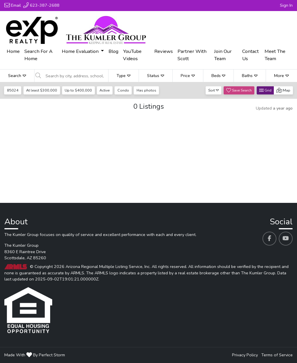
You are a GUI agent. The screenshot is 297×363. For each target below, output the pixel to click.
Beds (218, 75)
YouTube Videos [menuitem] (132, 55)
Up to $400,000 (78, 90)
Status (155, 75)
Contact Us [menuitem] (250, 55)
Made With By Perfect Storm (34, 355)
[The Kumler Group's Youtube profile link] (286, 239)
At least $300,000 (41, 90)
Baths (250, 75)
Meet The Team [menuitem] (275, 55)
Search (17, 75)
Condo (123, 90)
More (281, 75)
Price (188, 75)
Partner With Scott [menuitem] (192, 55)
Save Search (239, 90)
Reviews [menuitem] (163, 51)
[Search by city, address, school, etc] (75, 76)
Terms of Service (277, 355)
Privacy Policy (245, 355)
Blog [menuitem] (113, 51)
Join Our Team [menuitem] (223, 55)
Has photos (146, 90)
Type (124, 75)
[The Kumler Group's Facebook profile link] (269, 239)
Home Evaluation (81, 51)
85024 (13, 90)
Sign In (286, 5)
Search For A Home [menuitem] (38, 55)
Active (104, 90)
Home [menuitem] (13, 51)
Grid (265, 90)
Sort (213, 90)
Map (283, 90)
